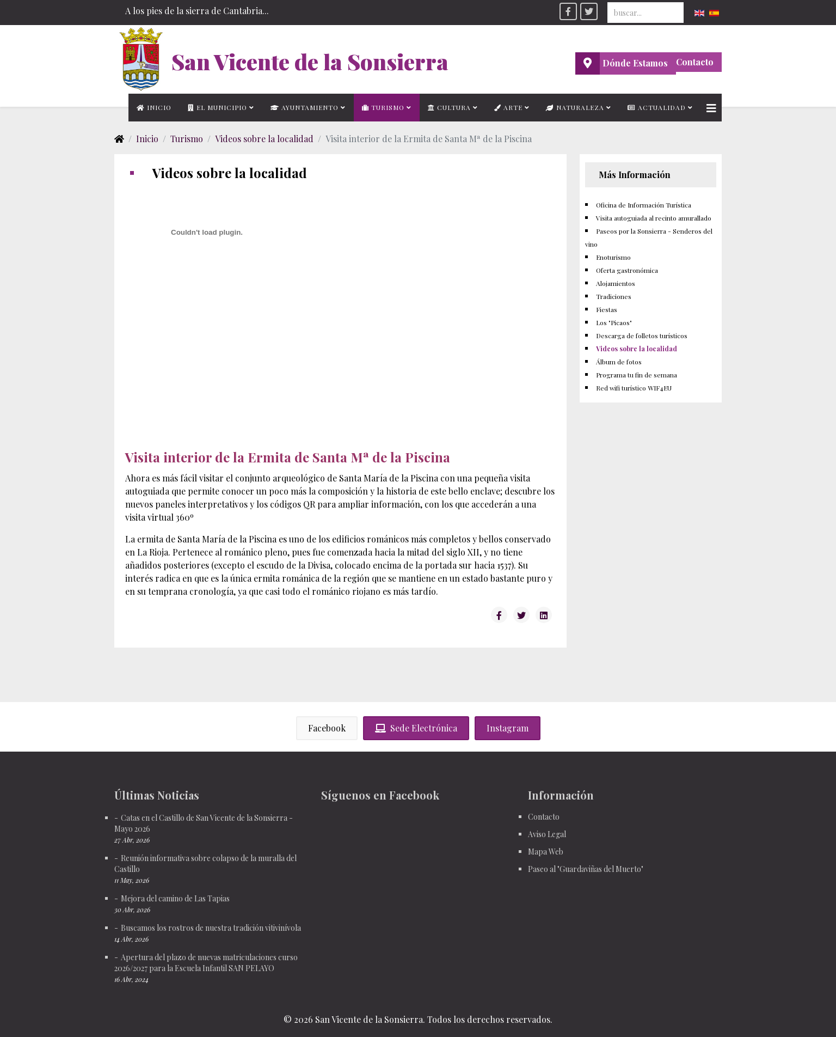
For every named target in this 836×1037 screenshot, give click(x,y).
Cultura (449, 107)
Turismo (383, 107)
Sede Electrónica (416, 728)
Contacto (695, 62)
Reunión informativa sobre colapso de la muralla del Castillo (205, 863)
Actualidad (657, 107)
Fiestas (606, 309)
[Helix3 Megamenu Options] (711, 107)
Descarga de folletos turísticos (641, 335)
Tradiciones (613, 296)
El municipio (217, 107)
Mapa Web (545, 851)
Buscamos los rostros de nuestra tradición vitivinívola (211, 928)
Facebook (327, 728)
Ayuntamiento (305, 107)
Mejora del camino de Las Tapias (175, 898)
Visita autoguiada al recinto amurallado (653, 217)
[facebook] (568, 11)
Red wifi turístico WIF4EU (634, 387)
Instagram (507, 728)
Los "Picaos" (614, 322)
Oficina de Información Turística (643, 204)
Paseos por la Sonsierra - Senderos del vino (648, 237)
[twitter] (589, 11)
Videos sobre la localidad (264, 138)
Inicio (154, 107)
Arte (508, 107)
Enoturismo (613, 257)
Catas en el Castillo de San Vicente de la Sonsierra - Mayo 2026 (203, 823)
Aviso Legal (547, 834)
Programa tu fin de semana (636, 374)
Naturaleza (575, 107)
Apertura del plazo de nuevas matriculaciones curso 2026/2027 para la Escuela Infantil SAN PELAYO (206, 962)
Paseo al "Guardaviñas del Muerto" (585, 869)
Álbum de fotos (619, 361)
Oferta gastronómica (627, 270)
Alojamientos (615, 283)
